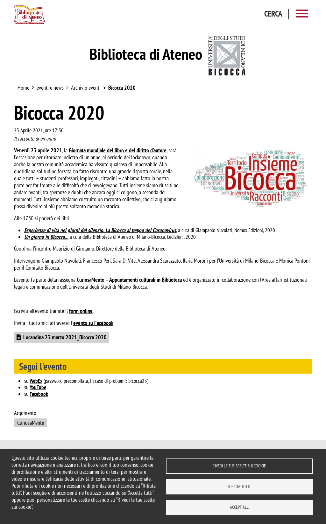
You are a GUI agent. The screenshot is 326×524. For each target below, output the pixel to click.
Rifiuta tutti (239, 486)
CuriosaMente (30, 422)
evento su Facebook (93, 323)
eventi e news (50, 87)
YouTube (38, 387)
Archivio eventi (86, 87)
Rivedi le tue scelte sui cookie (239, 466)
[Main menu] (302, 14)
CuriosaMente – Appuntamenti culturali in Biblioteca (129, 279)
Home (23, 87)
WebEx (36, 380)
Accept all (239, 507)
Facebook (39, 393)
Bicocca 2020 (122, 87)
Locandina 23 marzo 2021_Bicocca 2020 (65, 337)
